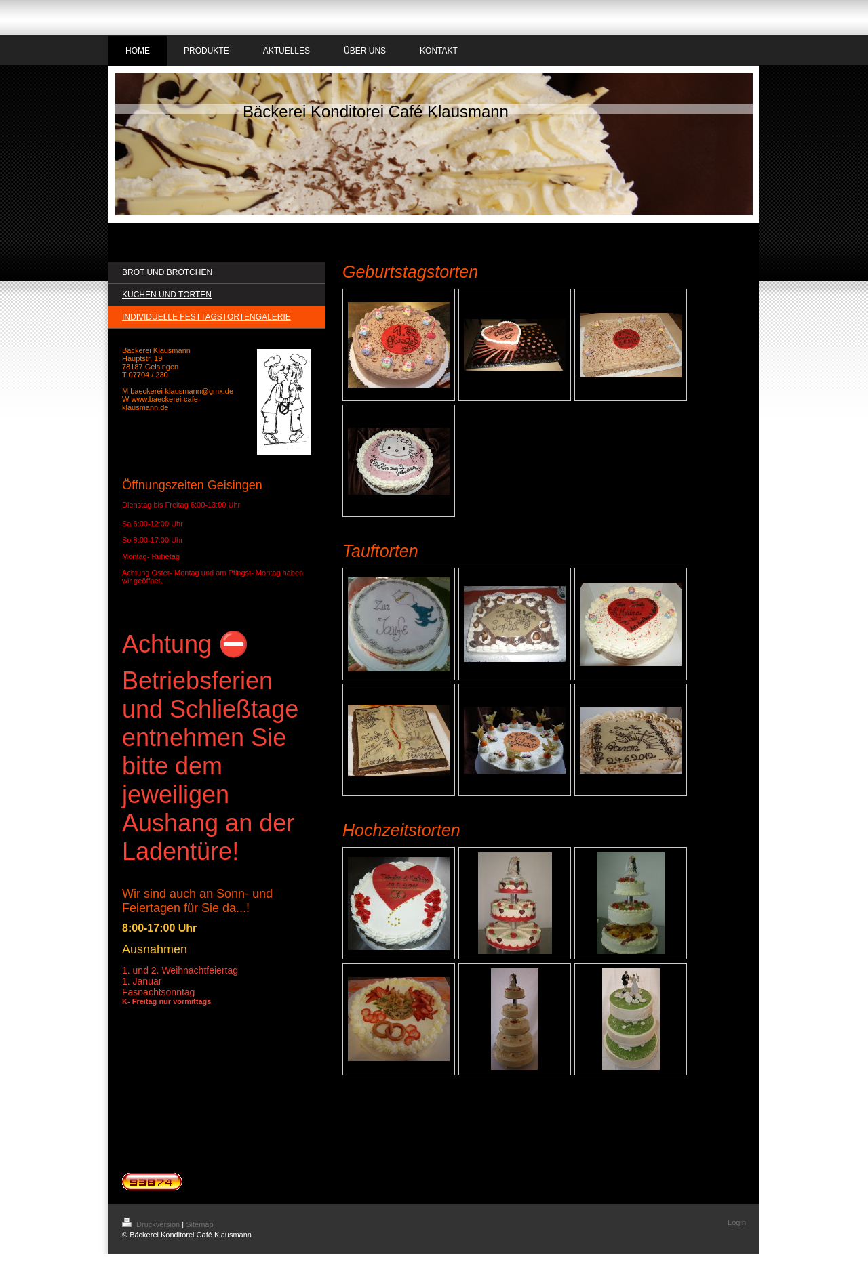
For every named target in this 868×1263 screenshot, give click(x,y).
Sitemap (199, 1224)
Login (737, 1222)
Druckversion (152, 1224)
